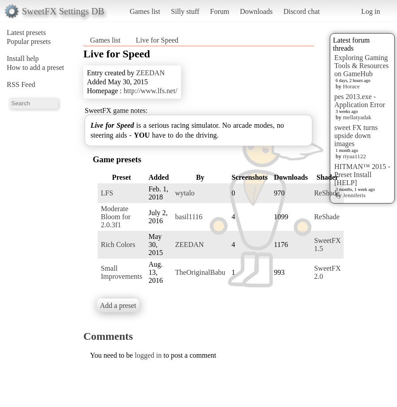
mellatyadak (357, 117)
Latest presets (26, 32)
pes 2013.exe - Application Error (359, 100)
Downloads (256, 11)
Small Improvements (121, 272)
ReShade (327, 193)
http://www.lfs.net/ (150, 91)
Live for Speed (157, 40)
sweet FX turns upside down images (356, 135)
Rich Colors (118, 244)
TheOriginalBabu (200, 272)
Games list (145, 11)
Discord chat (301, 11)
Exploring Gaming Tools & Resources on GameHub (361, 66)
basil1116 (189, 217)
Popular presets (29, 41)
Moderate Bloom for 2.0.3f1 (115, 217)
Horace (351, 86)
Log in (370, 11)
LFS (107, 193)
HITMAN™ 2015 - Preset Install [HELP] (362, 174)
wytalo (185, 193)
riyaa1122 (354, 156)
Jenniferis (354, 195)
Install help (23, 58)
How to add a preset (35, 67)
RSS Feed (21, 84)
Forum (219, 11)
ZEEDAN (150, 73)
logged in (148, 355)
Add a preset (118, 305)
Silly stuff (185, 11)
